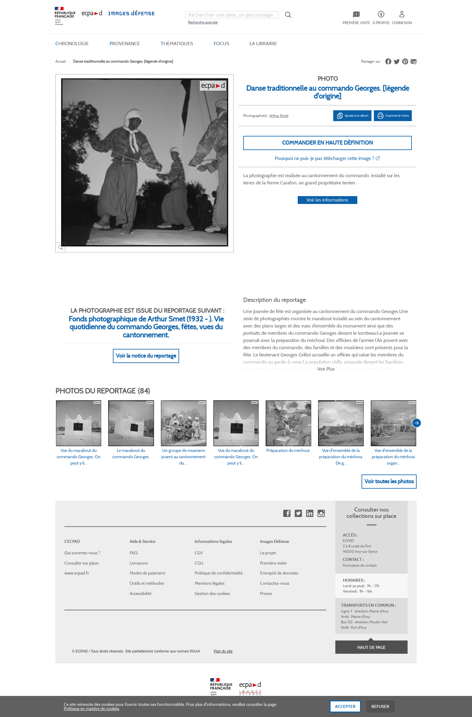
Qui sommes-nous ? (82, 553)
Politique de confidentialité (219, 573)
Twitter (298, 513)
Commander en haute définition (327, 142)
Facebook (286, 513)
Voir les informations (327, 200)
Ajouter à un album (352, 115)
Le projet (268, 553)
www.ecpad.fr (76, 573)
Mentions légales (210, 583)
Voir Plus (326, 369)
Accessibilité (140, 593)
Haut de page (371, 647)
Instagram (321, 513)
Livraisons (139, 563)
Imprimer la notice (393, 115)
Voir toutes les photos (389, 481)
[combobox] (232, 14)
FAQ (134, 553)
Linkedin (309, 513)
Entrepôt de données (279, 573)
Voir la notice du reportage (146, 355)
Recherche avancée (203, 22)
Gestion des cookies (212, 593)
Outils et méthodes (147, 583)
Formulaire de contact (360, 565)
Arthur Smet (278, 115)
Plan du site (223, 651)
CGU (199, 563)
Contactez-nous (274, 583)
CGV (199, 553)
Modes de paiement (147, 573)
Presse (266, 593)
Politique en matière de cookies (91, 712)
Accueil (60, 61)
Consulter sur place (81, 563)
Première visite (273, 563)
